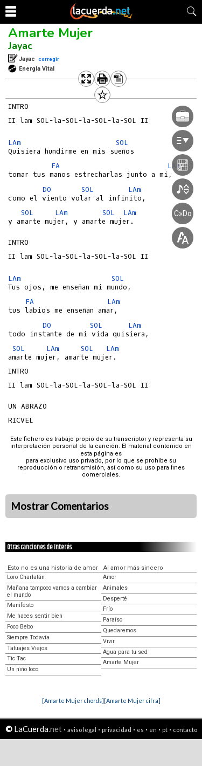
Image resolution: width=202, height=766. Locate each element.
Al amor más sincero (133, 567)
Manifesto (20, 605)
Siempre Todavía (28, 637)
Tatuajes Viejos (27, 648)
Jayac (20, 45)
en (153, 729)
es (140, 729)
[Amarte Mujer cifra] (132, 700)
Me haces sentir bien (34, 615)
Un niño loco (22, 669)
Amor (109, 577)
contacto (185, 729)
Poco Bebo (20, 626)
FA (55, 165)
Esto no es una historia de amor (53, 567)
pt (165, 729)
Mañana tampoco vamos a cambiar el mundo (52, 591)
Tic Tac (16, 658)
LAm (14, 142)
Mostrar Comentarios (60, 506)
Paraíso (112, 619)
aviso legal (81, 729)
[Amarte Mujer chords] (73, 700)
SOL (27, 212)
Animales (115, 587)
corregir (48, 59)
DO (47, 189)
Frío (108, 608)
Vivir (109, 641)
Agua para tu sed (125, 651)
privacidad (116, 729)
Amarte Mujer (50, 33)
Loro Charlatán (26, 577)
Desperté (115, 598)
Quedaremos (119, 630)
